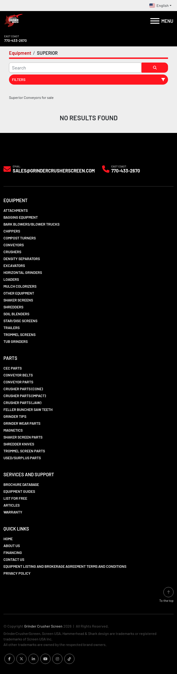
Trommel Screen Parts (24, 451)
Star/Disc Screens (20, 320)
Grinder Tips (14, 416)
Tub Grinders (15, 341)
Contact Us (13, 559)
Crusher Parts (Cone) (23, 389)
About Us (11, 545)
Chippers (11, 231)
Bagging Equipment (20, 217)
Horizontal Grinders (22, 272)
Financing (12, 552)
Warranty (12, 512)
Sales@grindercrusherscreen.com (54, 170)
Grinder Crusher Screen (43, 626)
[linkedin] (33, 659)
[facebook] (9, 659)
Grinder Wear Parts (21, 423)
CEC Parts (12, 368)
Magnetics (13, 430)
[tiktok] (69, 659)
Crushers (12, 252)
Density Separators (21, 258)
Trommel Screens (19, 334)
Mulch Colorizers (19, 286)
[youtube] (45, 659)
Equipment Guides (19, 491)
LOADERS (11, 279)
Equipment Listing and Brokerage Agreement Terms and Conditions (64, 566)
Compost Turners (19, 238)
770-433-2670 (15, 40)
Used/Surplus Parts (22, 458)
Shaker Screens (18, 300)
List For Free (15, 498)
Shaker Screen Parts (22, 437)
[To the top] (166, 595)
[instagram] (57, 659)
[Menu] (154, 21)
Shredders (13, 307)
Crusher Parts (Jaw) (22, 402)
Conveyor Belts (18, 375)
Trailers (11, 327)
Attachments (15, 210)
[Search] (75, 68)
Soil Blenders (16, 314)
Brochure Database (21, 484)
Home (8, 538)
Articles (11, 505)
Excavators (14, 265)
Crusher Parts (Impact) (24, 395)
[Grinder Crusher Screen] (24, 154)
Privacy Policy (17, 573)
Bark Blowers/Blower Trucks (31, 224)
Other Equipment (18, 293)
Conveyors (13, 245)
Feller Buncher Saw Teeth (28, 409)
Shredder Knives (18, 444)
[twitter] (21, 659)
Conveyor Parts (18, 382)
